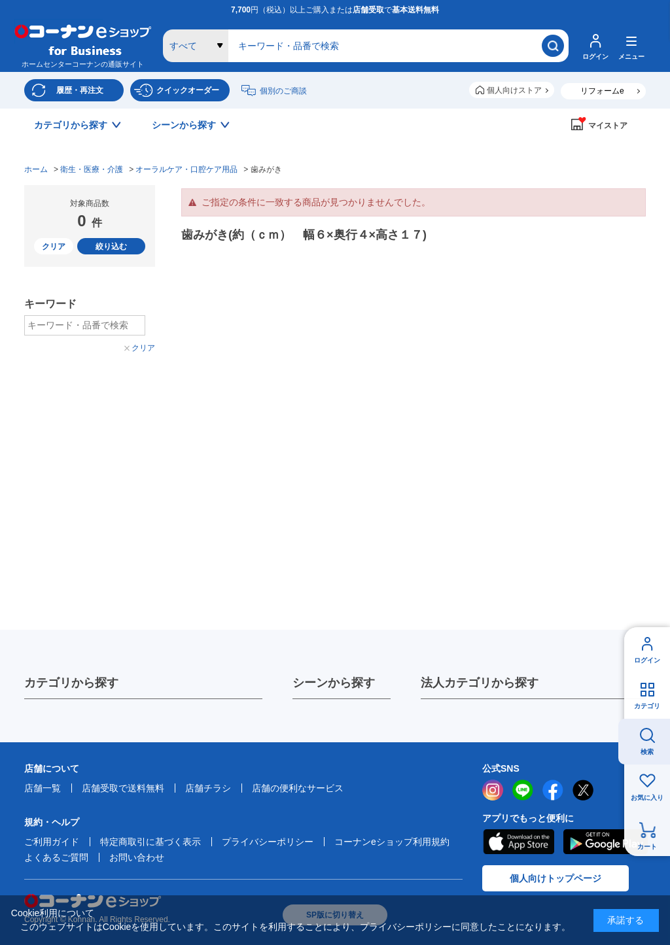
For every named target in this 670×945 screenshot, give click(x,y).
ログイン (647, 660)
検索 (647, 751)
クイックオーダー (187, 90)
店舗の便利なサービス (298, 788)
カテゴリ (647, 706)
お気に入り (647, 797)
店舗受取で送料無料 (123, 788)
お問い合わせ (136, 857)
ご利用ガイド (51, 841)
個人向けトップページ (555, 878)
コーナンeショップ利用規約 (392, 841)
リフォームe (602, 90)
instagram (492, 790)
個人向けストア (514, 90)
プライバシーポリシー (267, 841)
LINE (522, 790)
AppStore (518, 841)
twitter (583, 790)
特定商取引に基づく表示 (150, 841)
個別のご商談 (283, 90)
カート (647, 846)
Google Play (605, 841)
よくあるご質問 (56, 857)
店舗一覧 (42, 788)
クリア (53, 246)
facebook (552, 790)
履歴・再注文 (79, 90)
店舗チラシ (208, 788)
